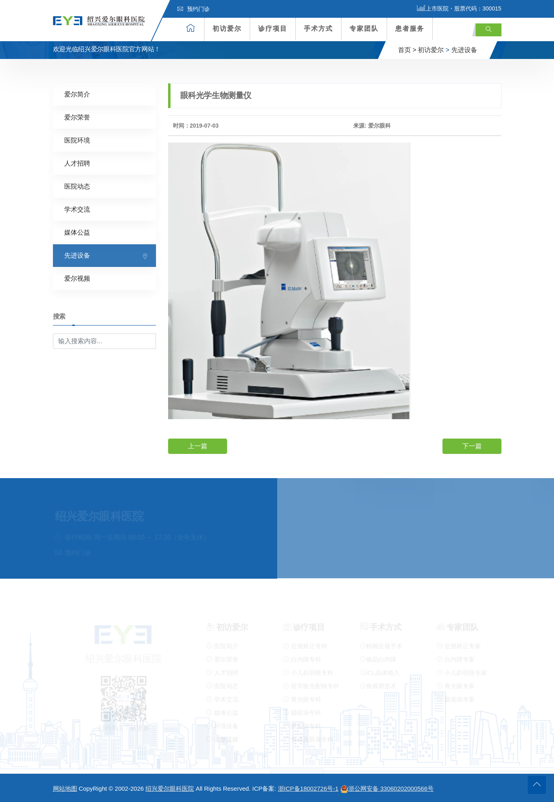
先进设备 (464, 49)
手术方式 (318, 28)
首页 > (407, 49)
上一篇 (197, 446)
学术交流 (77, 209)
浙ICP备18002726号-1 (308, 788)
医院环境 (77, 140)
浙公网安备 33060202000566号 (387, 788)
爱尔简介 (77, 94)
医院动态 (77, 186)
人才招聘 (77, 163)
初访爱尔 (227, 28)
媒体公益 (77, 232)
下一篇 (472, 446)
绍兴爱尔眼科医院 (169, 788)
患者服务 (409, 28)
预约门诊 (193, 9)
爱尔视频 (77, 278)
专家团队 (364, 28)
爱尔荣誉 (77, 117)
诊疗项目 (272, 28)
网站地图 (65, 788)
